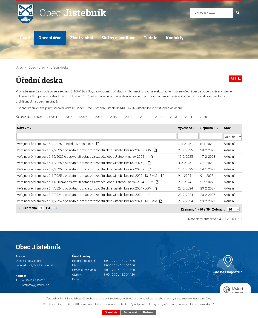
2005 (38, 117)
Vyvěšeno (185, 128)
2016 (83, 117)
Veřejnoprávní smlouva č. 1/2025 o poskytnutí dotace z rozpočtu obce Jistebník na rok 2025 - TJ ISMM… (90, 175)
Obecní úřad (50, 37)
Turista (150, 37)
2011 (53, 117)
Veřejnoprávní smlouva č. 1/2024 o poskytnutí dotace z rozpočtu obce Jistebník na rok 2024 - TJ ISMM (89, 200)
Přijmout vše (109, 312)
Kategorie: (23, 116)
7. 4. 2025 (184, 143)
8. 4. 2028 (207, 143)
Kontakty (174, 37)
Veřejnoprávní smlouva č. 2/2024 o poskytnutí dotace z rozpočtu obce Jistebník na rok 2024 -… (84, 194)
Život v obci (81, 37)
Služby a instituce (118, 37)
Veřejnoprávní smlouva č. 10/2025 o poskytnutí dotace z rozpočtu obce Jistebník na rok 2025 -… (85, 156)
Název (23, 128)
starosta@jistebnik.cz (35, 283)
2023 (173, 117)
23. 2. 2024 (185, 187)
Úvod (25, 37)
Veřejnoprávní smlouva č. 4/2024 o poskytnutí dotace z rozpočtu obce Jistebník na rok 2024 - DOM (87, 187)
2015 (68, 117)
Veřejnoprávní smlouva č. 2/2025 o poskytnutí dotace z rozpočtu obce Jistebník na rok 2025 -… (84, 168)
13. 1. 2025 (185, 168)
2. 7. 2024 (184, 181)
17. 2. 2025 (185, 156)
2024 (188, 117)
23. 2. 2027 (207, 187)
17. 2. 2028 (207, 156)
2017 (98, 117)
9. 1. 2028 (207, 175)
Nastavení (150, 312)
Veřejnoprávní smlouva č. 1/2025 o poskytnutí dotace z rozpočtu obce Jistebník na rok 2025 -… (84, 162)
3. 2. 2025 (184, 162)
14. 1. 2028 (207, 168)
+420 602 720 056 (33, 278)
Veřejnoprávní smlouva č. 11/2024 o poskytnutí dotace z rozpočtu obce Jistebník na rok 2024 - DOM (87, 181)
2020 (128, 117)
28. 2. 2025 (185, 149)
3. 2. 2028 (207, 162)
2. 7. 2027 (207, 181)
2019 (113, 117)
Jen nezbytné (130, 312)
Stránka (31, 207)
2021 (143, 117)
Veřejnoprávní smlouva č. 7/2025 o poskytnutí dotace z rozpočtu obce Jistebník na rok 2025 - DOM (87, 149)
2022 (158, 117)
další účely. (206, 298)
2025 (203, 117)
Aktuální (229, 143)
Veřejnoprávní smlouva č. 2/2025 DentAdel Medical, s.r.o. (58, 143)
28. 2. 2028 (207, 149)
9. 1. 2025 (184, 175)
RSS (235, 80)
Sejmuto (208, 128)
